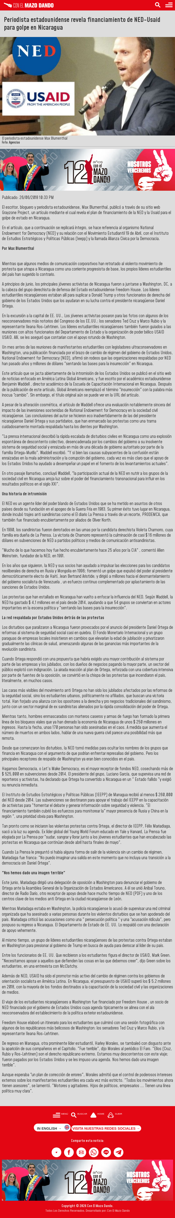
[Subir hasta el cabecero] (114, 1115)
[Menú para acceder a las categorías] (169, 5)
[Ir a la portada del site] (97, 1115)
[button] (56, 1152)
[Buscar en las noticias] (158, 5)
